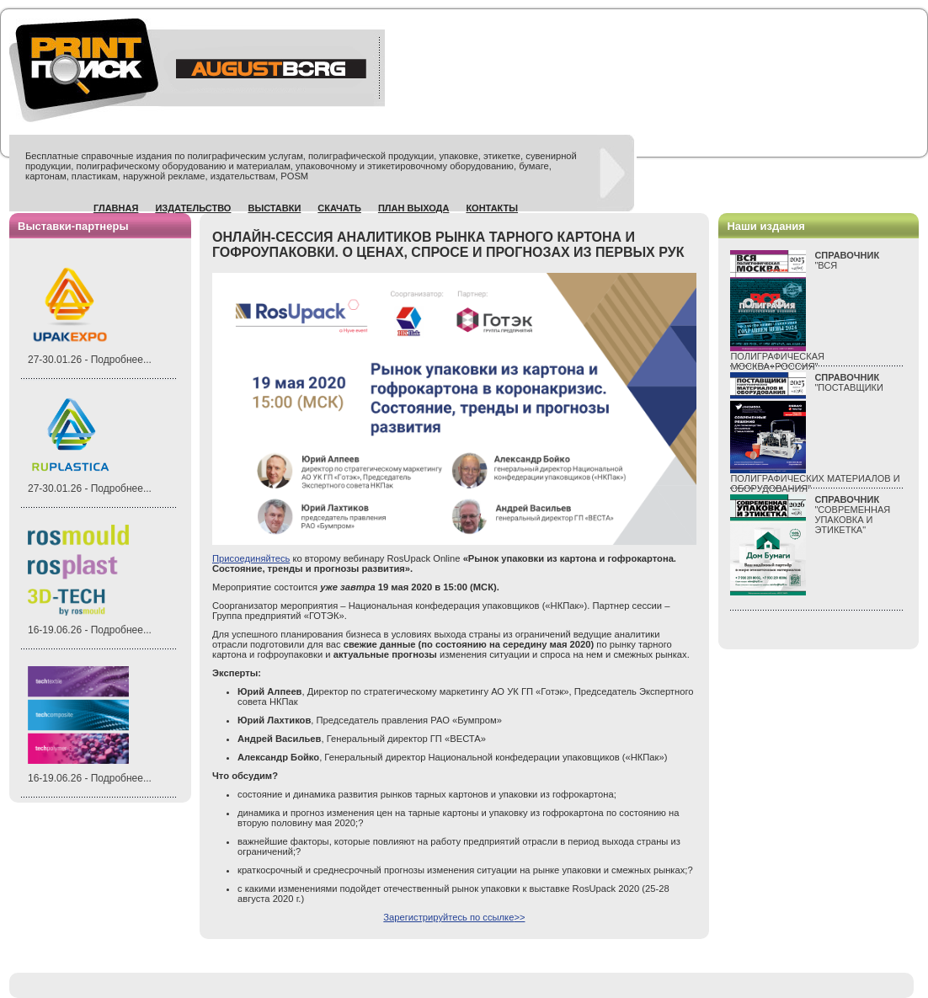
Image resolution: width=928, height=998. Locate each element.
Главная (115, 208)
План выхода (414, 208)
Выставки (274, 208)
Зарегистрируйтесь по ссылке (454, 917)
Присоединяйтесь (251, 558)
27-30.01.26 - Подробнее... (90, 360)
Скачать (339, 208)
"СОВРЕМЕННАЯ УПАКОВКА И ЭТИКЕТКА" (852, 514)
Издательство (193, 208)
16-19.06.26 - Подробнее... (90, 630)
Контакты (492, 208)
